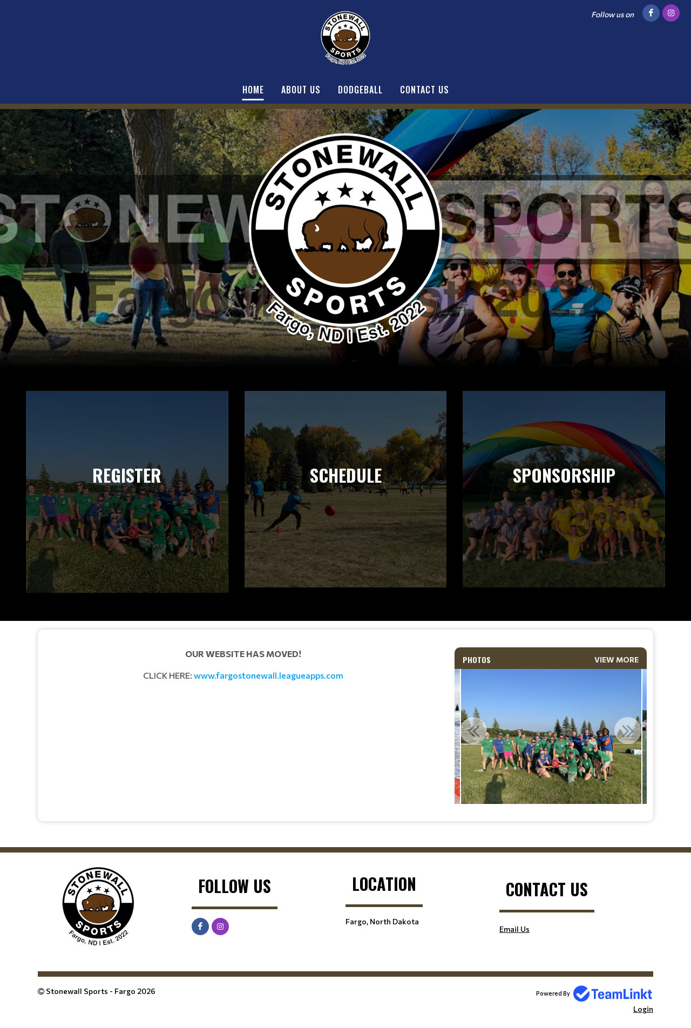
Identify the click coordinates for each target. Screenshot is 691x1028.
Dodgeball (360, 89)
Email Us (514, 929)
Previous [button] (473, 730)
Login (643, 1008)
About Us (301, 89)
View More (616, 659)
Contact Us (424, 89)
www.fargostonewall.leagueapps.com (268, 675)
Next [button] (627, 730)
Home (253, 89)
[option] (550, 736)
